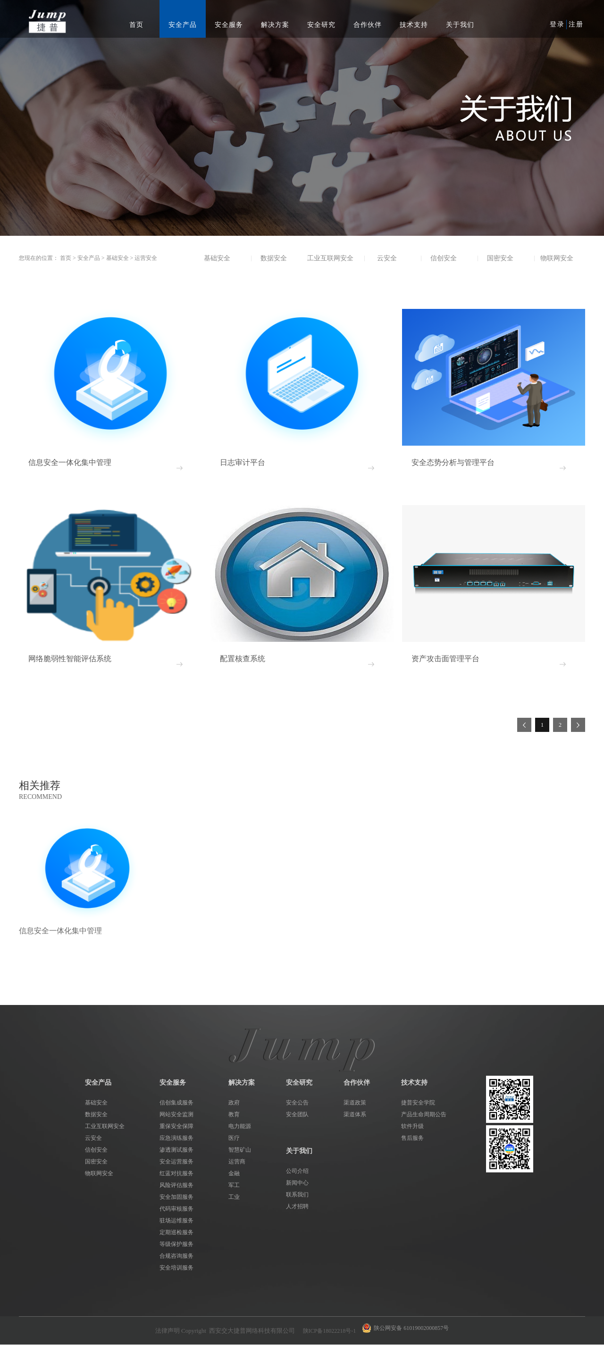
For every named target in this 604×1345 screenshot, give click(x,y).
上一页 (524, 725)
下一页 (578, 725)
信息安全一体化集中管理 (69, 462)
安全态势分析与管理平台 (453, 462)
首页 (136, 24)
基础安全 (117, 258)
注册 (576, 24)
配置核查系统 (242, 659)
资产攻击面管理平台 (445, 659)
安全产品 (88, 258)
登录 (557, 24)
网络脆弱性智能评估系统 (69, 659)
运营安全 (145, 258)
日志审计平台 (242, 462)
